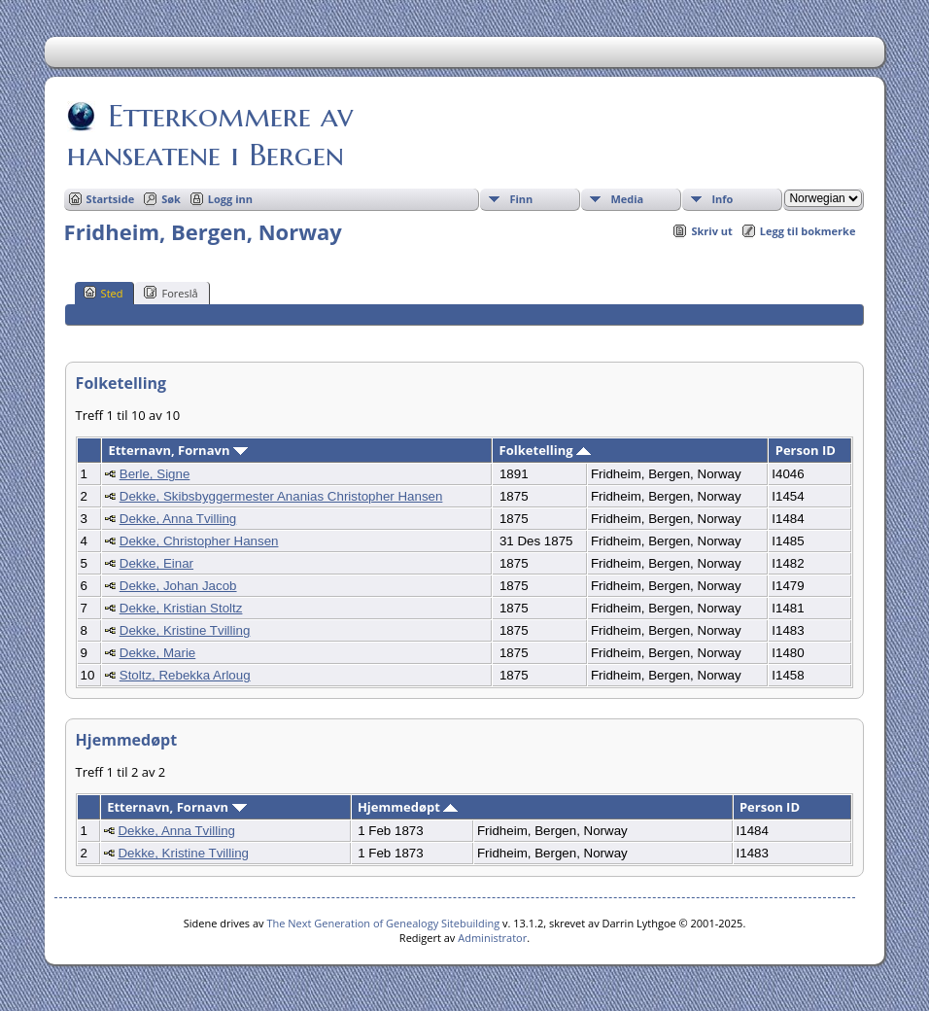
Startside (110, 199)
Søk (171, 199)
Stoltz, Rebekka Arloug (185, 675)
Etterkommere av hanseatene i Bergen (210, 135)
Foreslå (170, 292)
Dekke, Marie (158, 652)
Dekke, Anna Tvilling (178, 518)
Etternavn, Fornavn (177, 450)
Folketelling (545, 450)
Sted (103, 292)
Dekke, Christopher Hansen (199, 541)
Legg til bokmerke (808, 231)
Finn (521, 199)
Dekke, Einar (156, 563)
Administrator (492, 937)
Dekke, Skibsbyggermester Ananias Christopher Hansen (281, 496)
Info (722, 199)
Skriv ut (711, 231)
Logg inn (230, 199)
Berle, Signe (155, 474)
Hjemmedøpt (408, 807)
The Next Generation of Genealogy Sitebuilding (382, 923)
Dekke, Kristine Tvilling (185, 630)
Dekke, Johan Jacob (178, 585)
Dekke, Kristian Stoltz (181, 608)
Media (626, 199)
